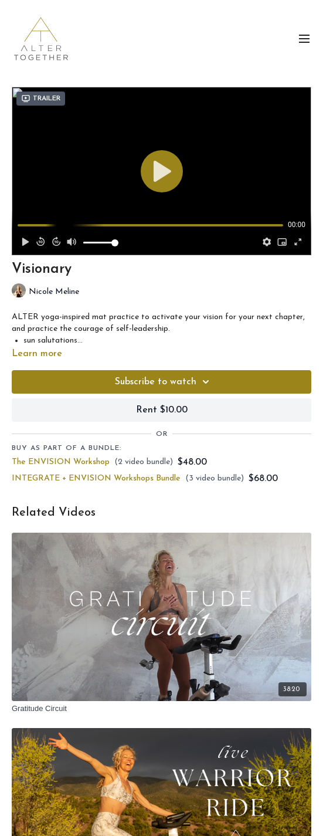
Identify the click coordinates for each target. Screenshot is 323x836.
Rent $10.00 (162, 410)
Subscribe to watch (164, 382)
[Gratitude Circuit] (161, 709)
